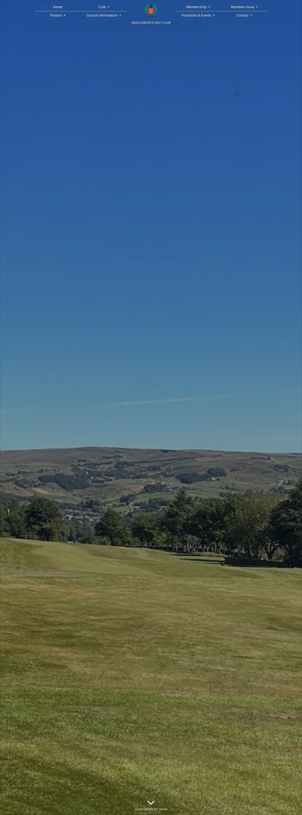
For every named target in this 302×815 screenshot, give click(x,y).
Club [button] (102, 7)
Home (57, 7)
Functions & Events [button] (197, 15)
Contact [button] (243, 15)
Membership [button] (196, 7)
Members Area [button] (243, 7)
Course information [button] (102, 15)
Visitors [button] (56, 15)
